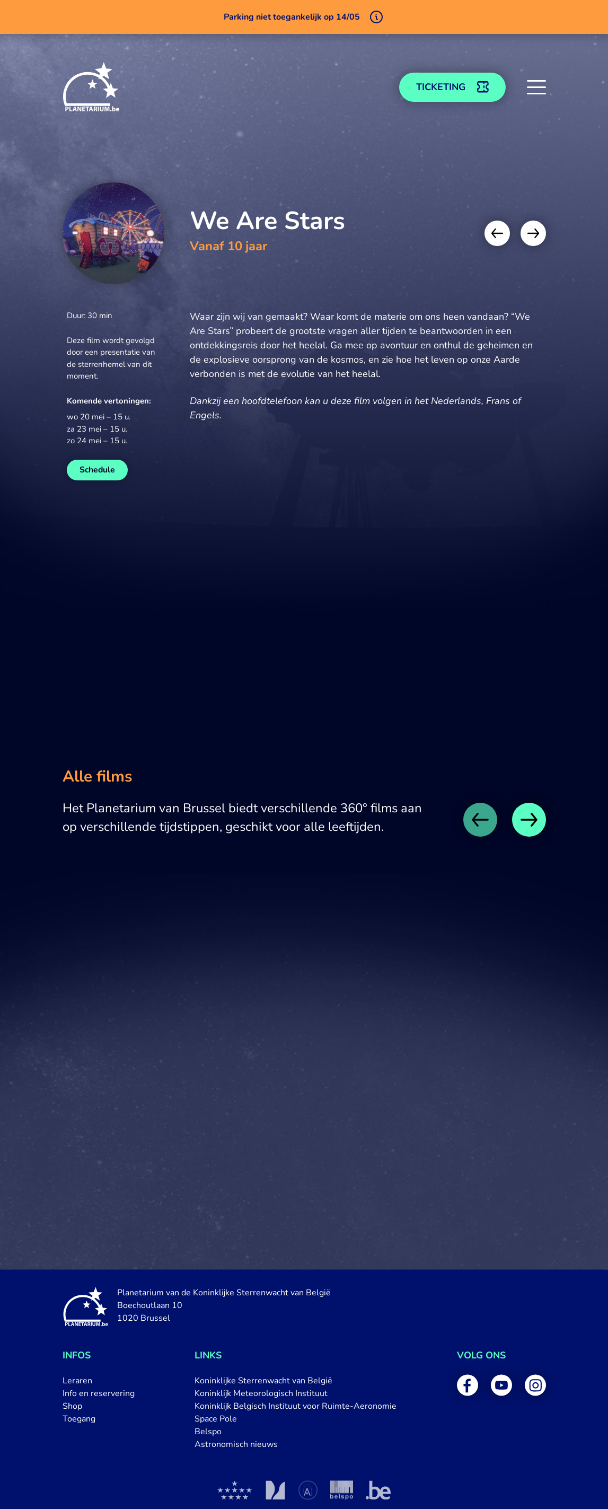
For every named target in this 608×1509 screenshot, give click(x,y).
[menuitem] (99, 1380)
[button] (536, 86)
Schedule (97, 470)
